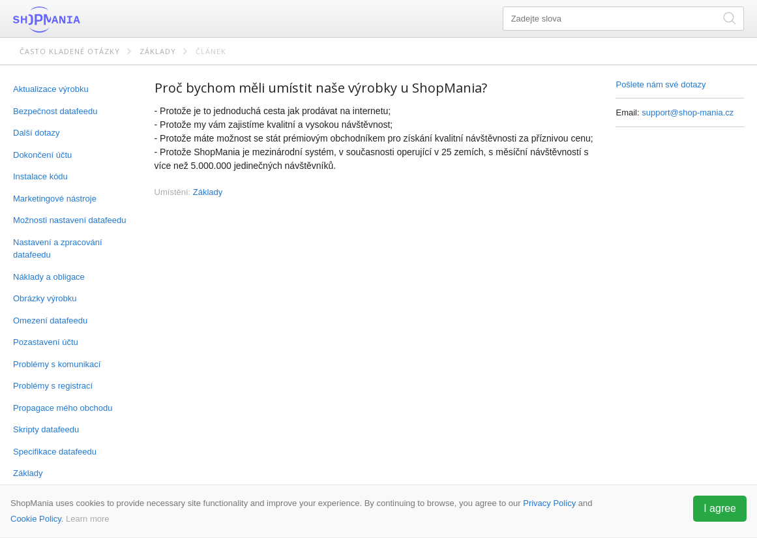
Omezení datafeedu (50, 320)
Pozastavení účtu (45, 342)
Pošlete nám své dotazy (660, 84)
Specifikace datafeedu (54, 451)
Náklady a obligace (49, 277)
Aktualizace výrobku (51, 89)
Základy (158, 51)
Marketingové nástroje (54, 198)
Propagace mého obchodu (63, 408)
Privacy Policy (549, 503)
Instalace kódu (40, 176)
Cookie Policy (35, 519)
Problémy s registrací (53, 386)
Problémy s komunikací (56, 364)
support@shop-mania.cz (688, 112)
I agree (720, 508)
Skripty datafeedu (46, 429)
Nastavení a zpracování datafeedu (57, 248)
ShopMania (78, 20)
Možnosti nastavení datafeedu (69, 220)
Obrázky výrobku (45, 298)
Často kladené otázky (70, 51)
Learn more (87, 519)
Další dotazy (36, 133)
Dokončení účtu (42, 155)
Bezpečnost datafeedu (55, 111)
